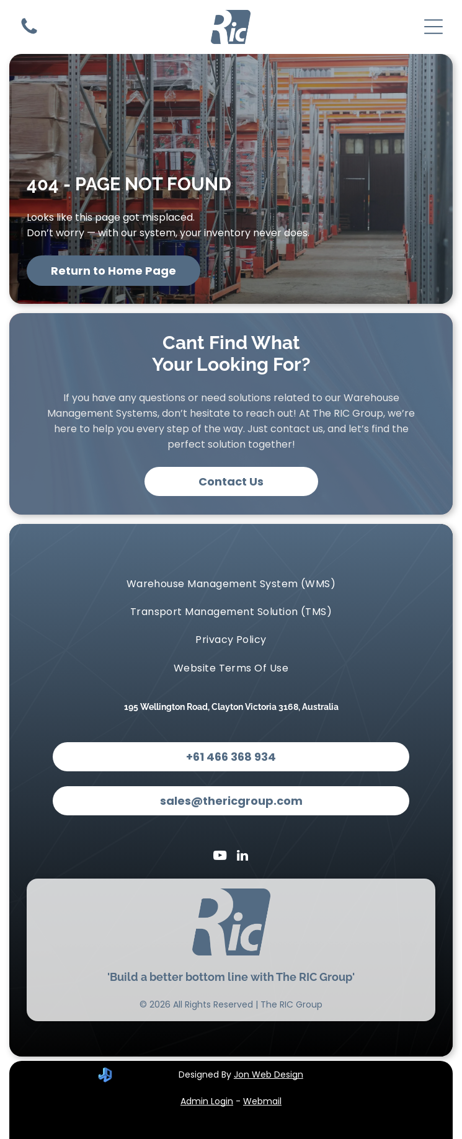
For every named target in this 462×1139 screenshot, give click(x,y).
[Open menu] (433, 26)
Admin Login (206, 1101)
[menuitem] (231, 583)
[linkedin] (242, 857)
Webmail (262, 1101)
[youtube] (219, 857)
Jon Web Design (268, 1074)
